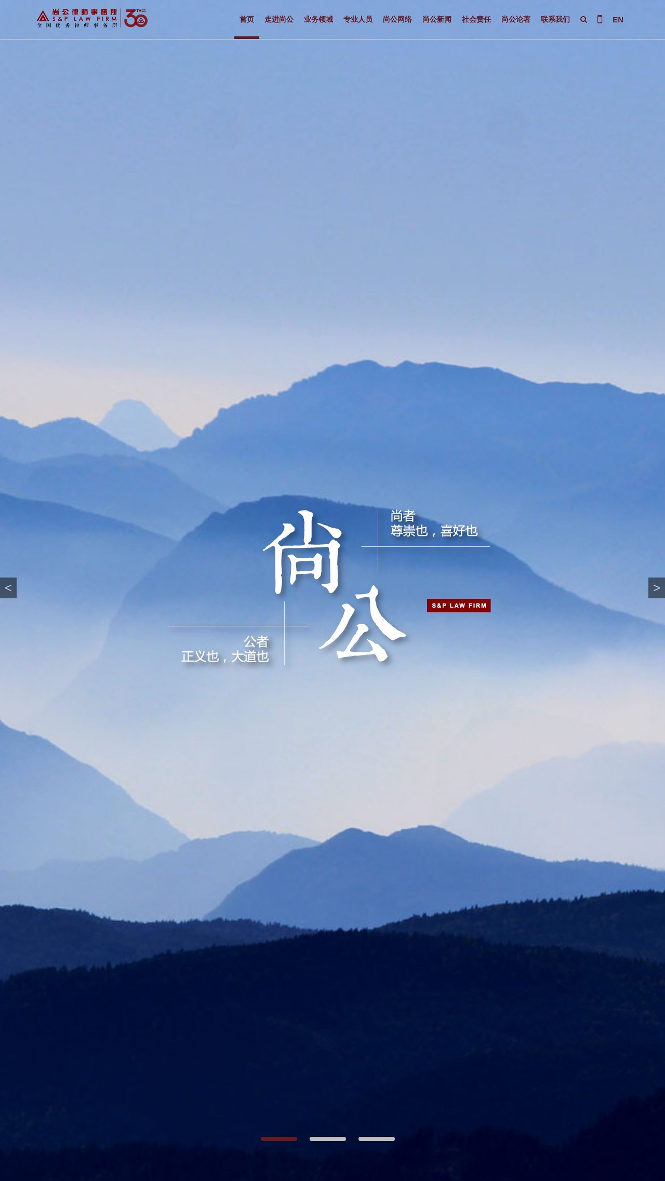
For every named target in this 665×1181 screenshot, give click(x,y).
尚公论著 (515, 19)
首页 (247, 19)
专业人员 (358, 19)
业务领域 (318, 19)
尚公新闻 (436, 19)
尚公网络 (397, 19)
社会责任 (476, 19)
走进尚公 (279, 19)
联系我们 (555, 19)
